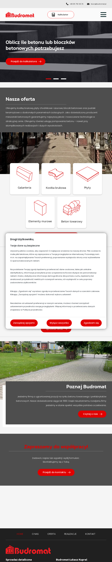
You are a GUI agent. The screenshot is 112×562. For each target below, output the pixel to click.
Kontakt (90, 534)
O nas (35, 534)
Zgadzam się (91, 322)
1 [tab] (48, 78)
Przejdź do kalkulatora (24, 61)
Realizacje (70, 534)
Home (20, 534)
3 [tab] (63, 78)
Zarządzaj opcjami (24, 322)
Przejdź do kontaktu (54, 472)
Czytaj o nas (90, 414)
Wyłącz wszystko (59, 322)
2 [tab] (56, 78)
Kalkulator (60, 14)
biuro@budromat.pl (98, 4)
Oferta (51, 534)
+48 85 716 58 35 (76, 4)
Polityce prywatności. (33, 309)
